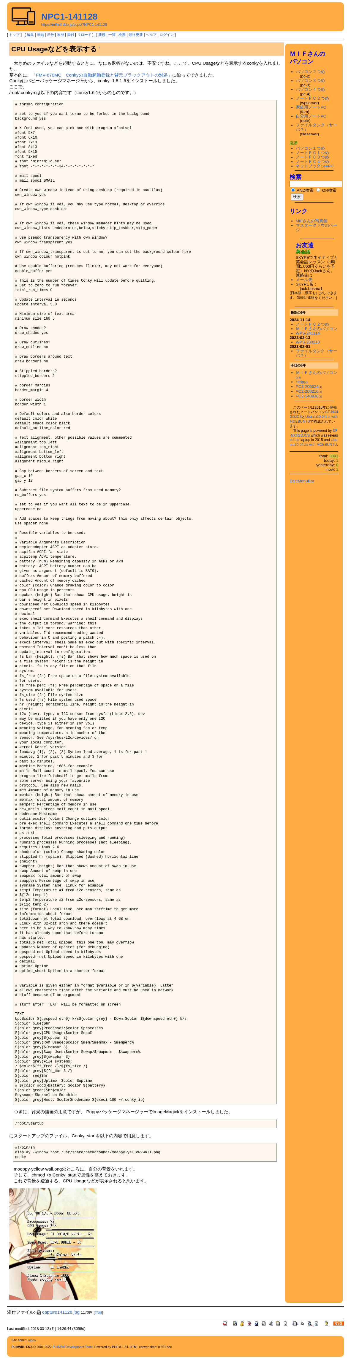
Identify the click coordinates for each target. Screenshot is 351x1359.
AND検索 (302, 190)
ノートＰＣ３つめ (312, 157)
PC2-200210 (309, 391)
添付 (70, 35)
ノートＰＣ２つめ (312, 98)
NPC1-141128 (69, 16)
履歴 (60, 35)
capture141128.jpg (58, 1311)
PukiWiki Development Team (73, 1347)
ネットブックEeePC (314, 166)
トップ (14, 35)
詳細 (98, 1312)
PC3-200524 (309, 386)
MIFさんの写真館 (312, 221)
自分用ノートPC (311, 116)
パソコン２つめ (310, 71)
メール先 (304, 279)
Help (302, 382)
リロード (84, 35)
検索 (122, 35)
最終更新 (136, 35)
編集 (30, 35)
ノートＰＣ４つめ (312, 161)
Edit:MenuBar (302, 481)
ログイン (166, 35)
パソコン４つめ (310, 89)
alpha (32, 1340)
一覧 (112, 35)
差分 (50, 35)
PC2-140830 (309, 396)
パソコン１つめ (310, 148)
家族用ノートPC (311, 107)
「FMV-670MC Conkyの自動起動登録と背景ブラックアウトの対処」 (101, 74)
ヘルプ (151, 35)
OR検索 (326, 190)
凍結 (40, 35)
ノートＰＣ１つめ (312, 152)
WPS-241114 (308, 333)
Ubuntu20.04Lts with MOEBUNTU (313, 442)
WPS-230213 (308, 342)
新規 (101, 35)
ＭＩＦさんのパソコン (316, 328)
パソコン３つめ (310, 80)
